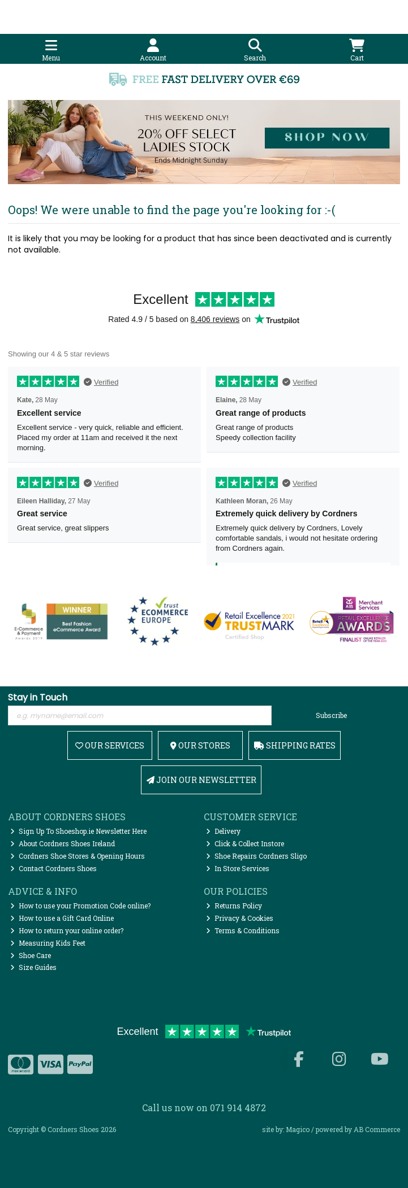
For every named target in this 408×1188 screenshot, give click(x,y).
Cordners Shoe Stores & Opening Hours (77, 855)
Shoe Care (30, 955)
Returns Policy (234, 905)
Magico (298, 1129)
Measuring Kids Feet (47, 942)
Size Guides (33, 967)
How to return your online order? (66, 930)
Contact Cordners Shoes (53, 868)
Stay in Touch (37, 698)
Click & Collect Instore (245, 843)
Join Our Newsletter (201, 779)
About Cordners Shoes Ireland (62, 843)
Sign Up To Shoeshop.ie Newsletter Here (78, 830)
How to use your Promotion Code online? (80, 905)
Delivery (223, 830)
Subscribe (331, 715)
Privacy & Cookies (239, 917)
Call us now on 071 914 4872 (204, 1107)
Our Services (109, 745)
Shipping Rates (295, 745)
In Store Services (237, 868)
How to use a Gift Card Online (62, 917)
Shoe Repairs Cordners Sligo (256, 855)
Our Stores (200, 745)
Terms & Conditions (243, 930)
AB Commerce (377, 1129)
